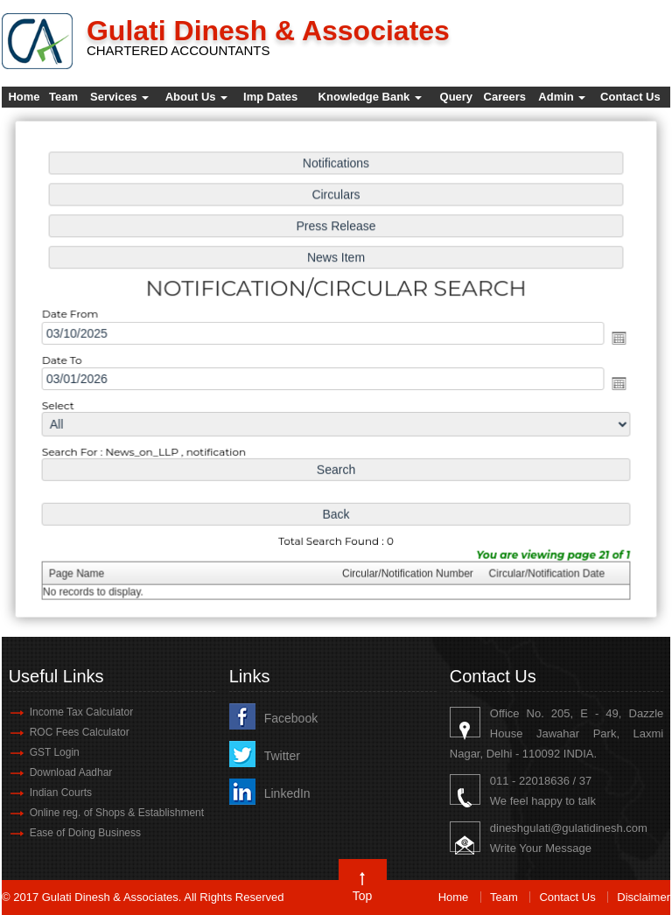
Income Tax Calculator (82, 712)
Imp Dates (270, 96)
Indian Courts (61, 792)
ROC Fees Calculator (80, 732)
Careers (505, 96)
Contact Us (630, 96)
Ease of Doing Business (85, 833)
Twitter (282, 756)
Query (456, 96)
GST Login (55, 752)
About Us (196, 96)
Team (63, 96)
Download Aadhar (71, 772)
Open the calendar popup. (612, 338)
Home (23, 96)
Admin (561, 96)
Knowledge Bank (370, 96)
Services (119, 96)
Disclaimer (643, 897)
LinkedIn (287, 793)
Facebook (291, 718)
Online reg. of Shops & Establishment (117, 813)
